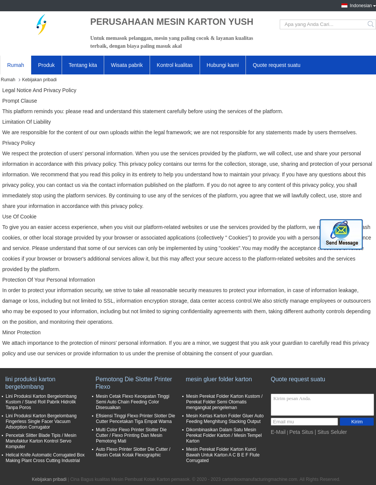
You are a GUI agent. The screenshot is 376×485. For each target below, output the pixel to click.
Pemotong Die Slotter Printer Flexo (134, 383)
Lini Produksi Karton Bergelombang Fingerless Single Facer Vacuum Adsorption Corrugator (41, 421)
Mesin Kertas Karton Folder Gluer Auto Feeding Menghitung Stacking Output (225, 418)
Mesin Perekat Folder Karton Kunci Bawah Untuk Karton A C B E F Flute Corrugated (222, 455)
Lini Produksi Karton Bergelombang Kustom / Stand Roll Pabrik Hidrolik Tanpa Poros (41, 402)
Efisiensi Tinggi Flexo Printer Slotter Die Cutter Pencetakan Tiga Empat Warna (135, 418)
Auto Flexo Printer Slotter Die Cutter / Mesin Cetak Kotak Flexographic (133, 452)
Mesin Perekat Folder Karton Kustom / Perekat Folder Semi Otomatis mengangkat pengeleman (224, 402)
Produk (46, 65)
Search (371, 24)
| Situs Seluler (331, 432)
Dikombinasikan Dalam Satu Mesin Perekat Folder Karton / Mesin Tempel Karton (224, 435)
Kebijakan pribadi (49, 479)
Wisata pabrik (127, 65)
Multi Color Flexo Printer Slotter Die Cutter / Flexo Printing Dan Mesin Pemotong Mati (131, 435)
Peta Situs (301, 432)
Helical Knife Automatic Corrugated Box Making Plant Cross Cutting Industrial (45, 457)
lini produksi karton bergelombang (30, 383)
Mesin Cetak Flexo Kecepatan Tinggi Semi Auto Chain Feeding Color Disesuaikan (132, 402)
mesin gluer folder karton (219, 379)
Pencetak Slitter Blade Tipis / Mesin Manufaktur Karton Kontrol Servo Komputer (41, 441)
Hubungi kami (223, 65)
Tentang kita (83, 65)
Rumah (15, 65)
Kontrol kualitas (175, 65)
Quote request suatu (276, 65)
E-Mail (278, 432)
